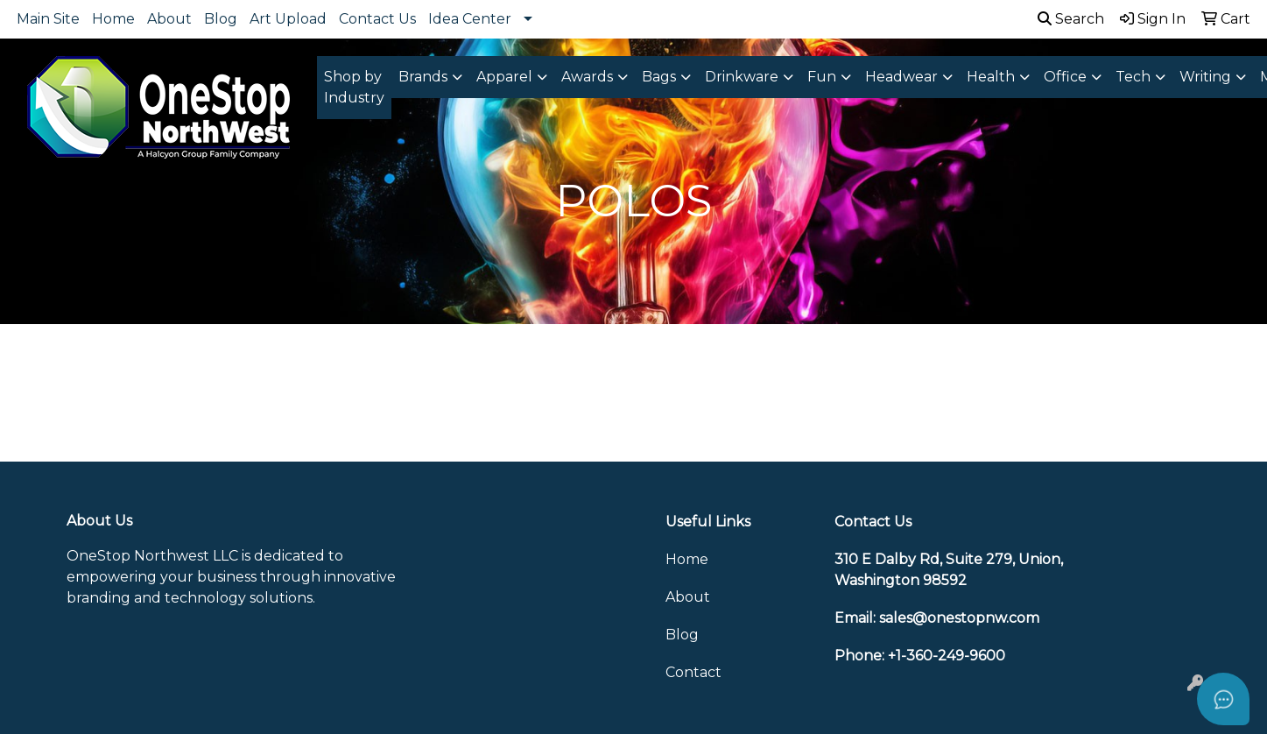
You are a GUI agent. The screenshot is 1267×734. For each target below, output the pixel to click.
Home (113, 19)
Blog (220, 19)
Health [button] (991, 76)
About (169, 19)
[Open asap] (1223, 699)
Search (1071, 19)
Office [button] (1065, 76)
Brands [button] (422, 76)
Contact (693, 672)
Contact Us (377, 19)
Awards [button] (587, 76)
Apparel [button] (504, 76)
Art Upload (288, 19)
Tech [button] (1133, 76)
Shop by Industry (354, 87)
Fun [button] (821, 76)
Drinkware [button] (741, 76)
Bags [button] (659, 76)
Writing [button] (1205, 76)
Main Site (48, 19)
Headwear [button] (901, 76)
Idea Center (469, 19)
